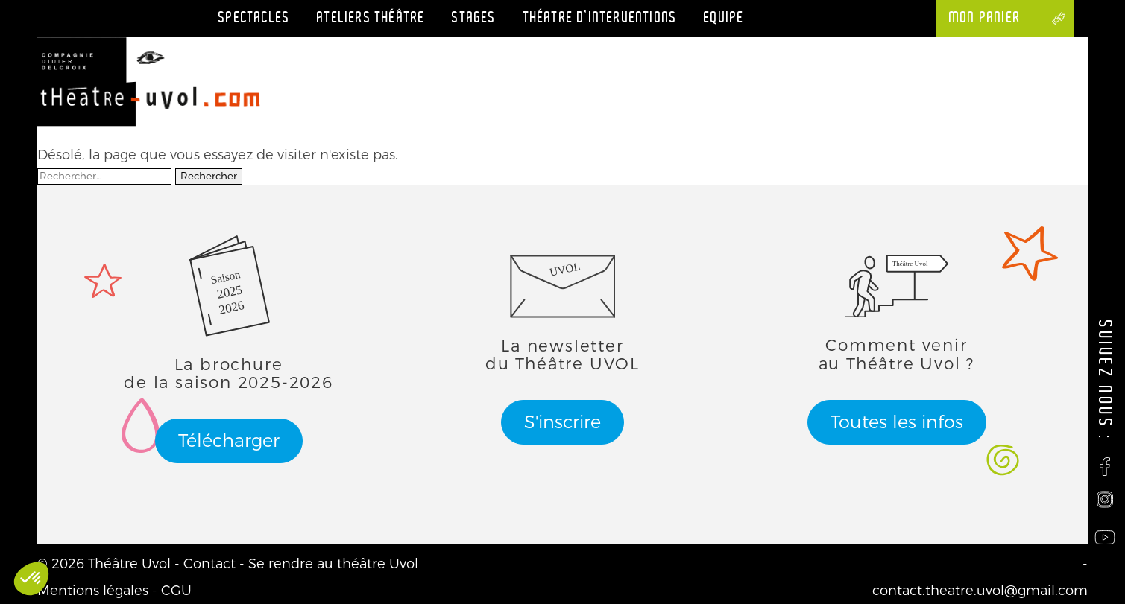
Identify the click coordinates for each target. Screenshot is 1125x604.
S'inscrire (562, 422)
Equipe (724, 17)
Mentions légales (92, 591)
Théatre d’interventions (600, 17)
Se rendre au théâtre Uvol (333, 564)
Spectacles (254, 17)
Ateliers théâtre (371, 17)
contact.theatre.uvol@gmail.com (980, 591)
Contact (209, 564)
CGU (176, 591)
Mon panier (991, 17)
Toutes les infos (897, 422)
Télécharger (229, 441)
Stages (474, 17)
